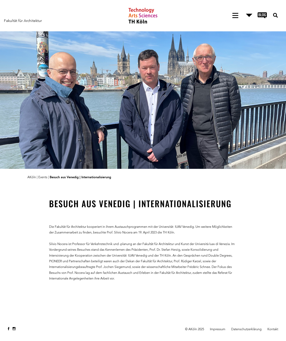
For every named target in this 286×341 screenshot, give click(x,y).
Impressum (217, 329)
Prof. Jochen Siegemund (113, 267)
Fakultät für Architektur (23, 21)
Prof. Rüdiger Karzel (187, 261)
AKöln (31, 177)
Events (42, 177)
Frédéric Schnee (198, 267)
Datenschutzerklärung (246, 329)
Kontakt (272, 329)
